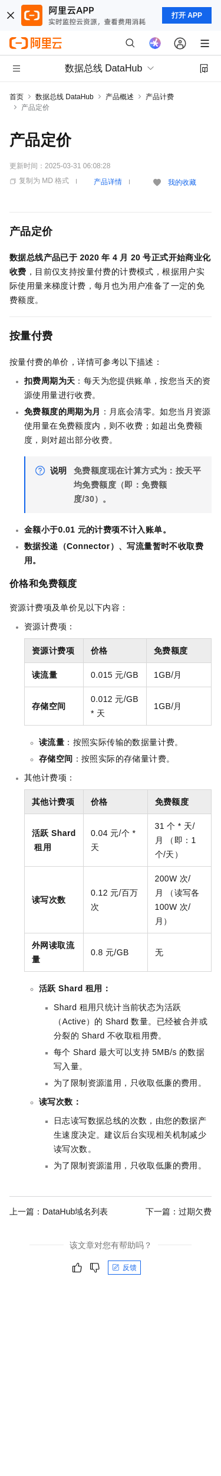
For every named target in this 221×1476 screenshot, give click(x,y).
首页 (16, 97)
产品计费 (160, 97)
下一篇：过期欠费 (179, 1211)
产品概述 (119, 97)
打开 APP (186, 15)
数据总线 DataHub (64, 97)
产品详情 (108, 182)
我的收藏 (182, 182)
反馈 (124, 1267)
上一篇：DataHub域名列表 (58, 1211)
